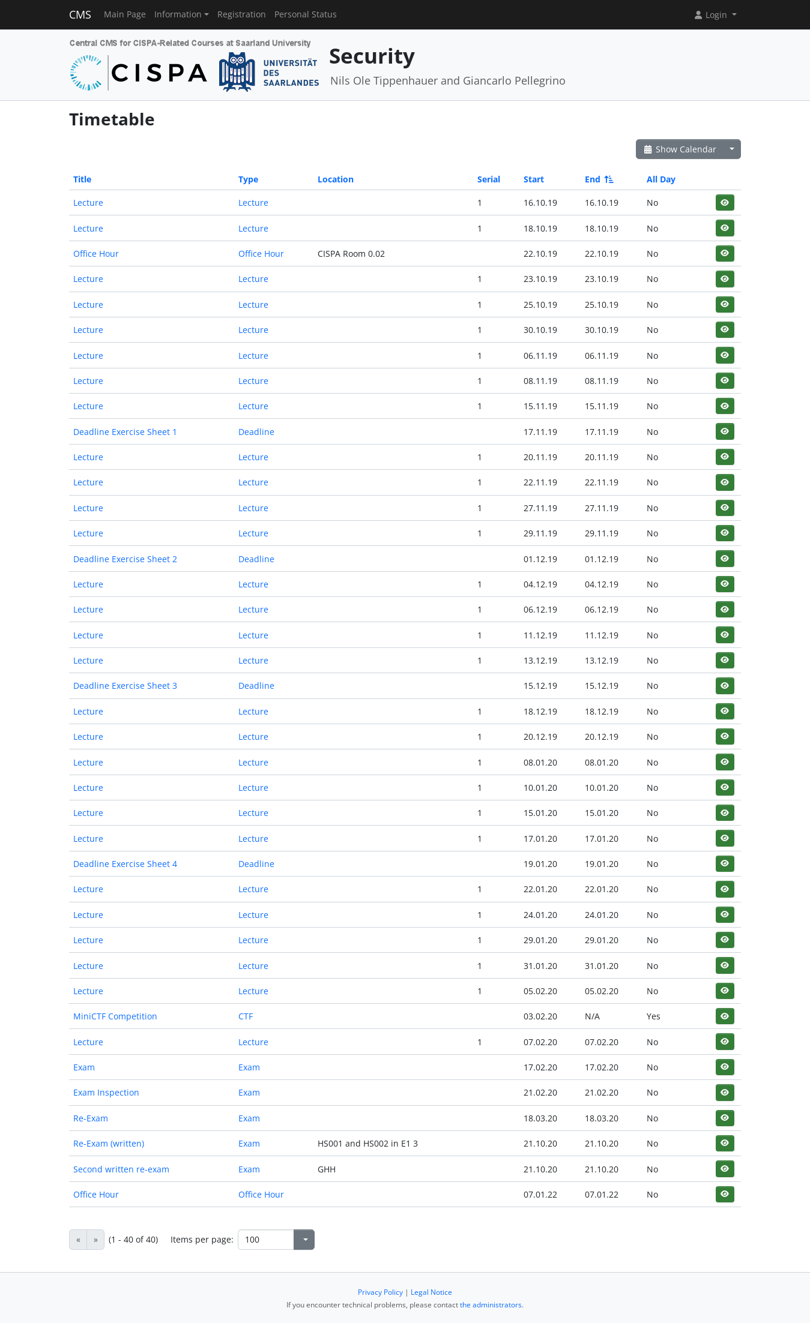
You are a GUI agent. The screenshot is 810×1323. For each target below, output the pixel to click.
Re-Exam (90, 1118)
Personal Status (305, 14)
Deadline (256, 431)
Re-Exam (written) (108, 1143)
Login (711, 14)
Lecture (88, 202)
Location (336, 179)
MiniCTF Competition (115, 1016)
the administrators (491, 1305)
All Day (661, 179)
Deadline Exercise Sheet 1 (125, 431)
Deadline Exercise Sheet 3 (125, 685)
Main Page (125, 14)
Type (248, 179)
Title (82, 179)
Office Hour (96, 253)
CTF (245, 1016)
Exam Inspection (106, 1092)
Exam (84, 1067)
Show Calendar (679, 149)
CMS (80, 14)
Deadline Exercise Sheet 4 (125, 863)
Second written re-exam (121, 1169)
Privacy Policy (380, 1292)
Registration (241, 14)
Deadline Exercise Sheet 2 (125, 559)
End (598, 179)
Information (178, 14)
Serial (488, 179)
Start (534, 179)
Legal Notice (431, 1292)
